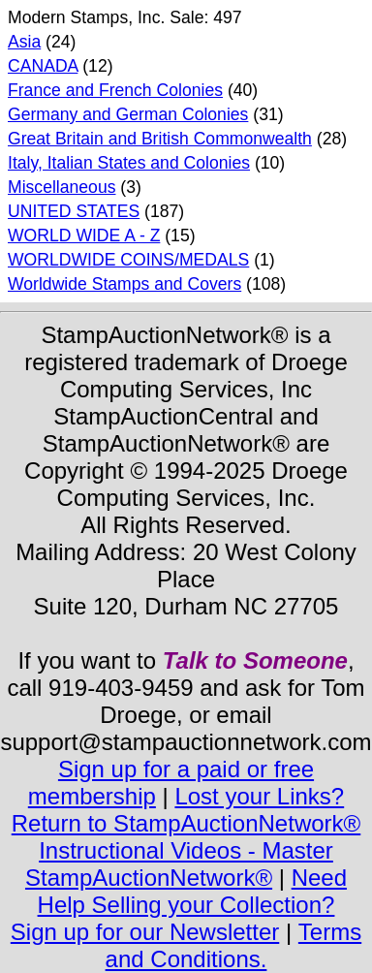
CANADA (43, 66)
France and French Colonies (115, 90)
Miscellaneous (61, 187)
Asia (24, 41)
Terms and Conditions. (234, 945)
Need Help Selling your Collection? (192, 891)
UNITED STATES (74, 211)
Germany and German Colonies (128, 114)
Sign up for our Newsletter (145, 932)
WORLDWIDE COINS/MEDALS (128, 259)
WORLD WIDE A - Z (84, 235)
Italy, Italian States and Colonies (129, 163)
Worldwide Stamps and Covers (124, 284)
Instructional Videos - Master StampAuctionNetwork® (179, 864)
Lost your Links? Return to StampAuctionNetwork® (186, 809)
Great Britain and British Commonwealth (160, 138)
